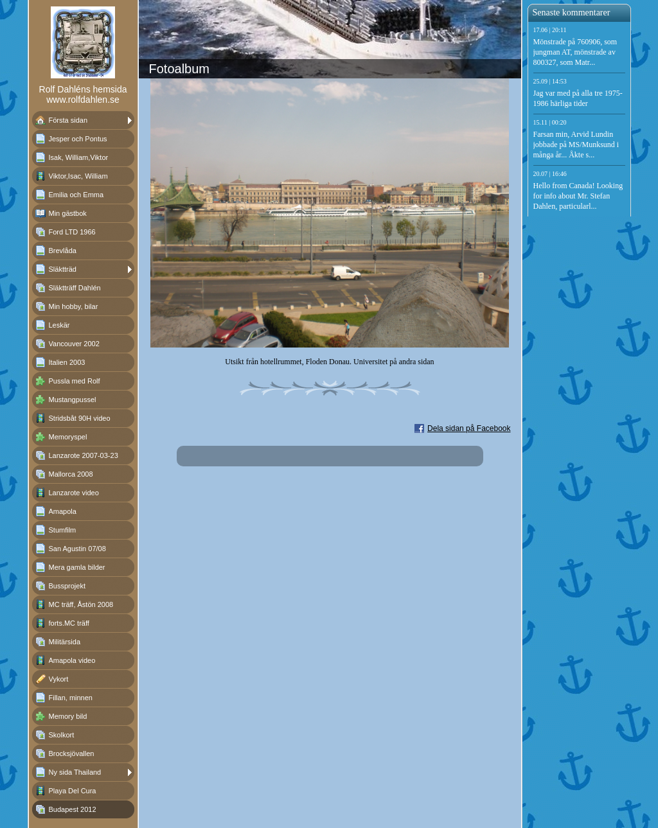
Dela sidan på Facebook (468, 428)
